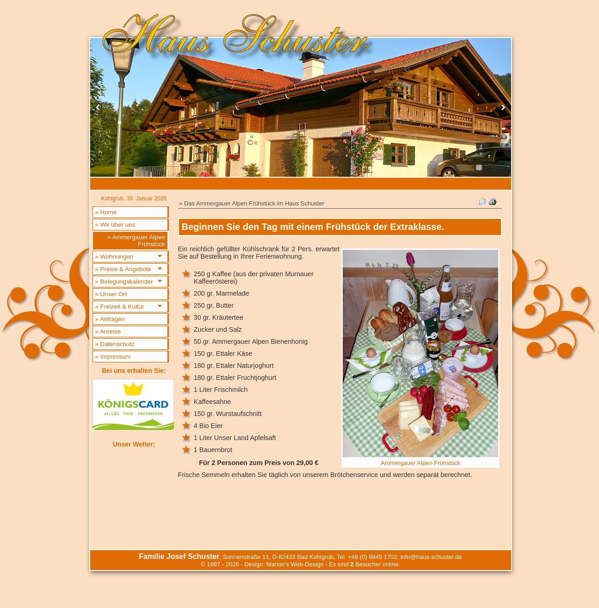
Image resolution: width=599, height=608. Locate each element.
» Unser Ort (111, 294)
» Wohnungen (114, 256)
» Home (106, 212)
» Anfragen (110, 319)
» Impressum (113, 356)
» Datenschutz (115, 344)
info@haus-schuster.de (431, 556)
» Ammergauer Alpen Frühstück (136, 241)
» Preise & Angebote (123, 269)
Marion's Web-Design (295, 564)
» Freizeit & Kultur (119, 306)
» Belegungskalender (124, 281)
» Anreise (108, 331)
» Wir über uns (115, 224)
